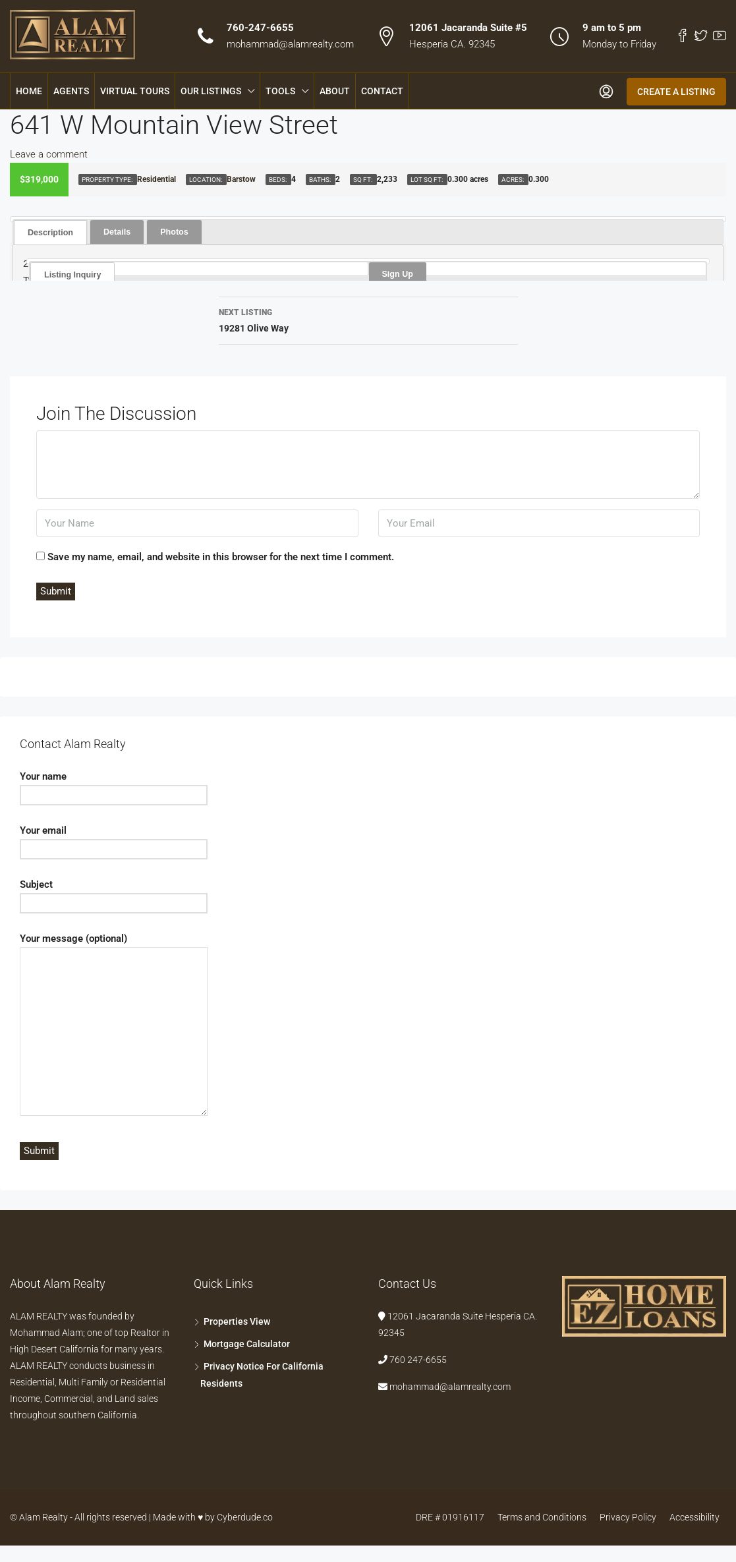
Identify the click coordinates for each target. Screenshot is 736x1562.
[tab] (49, 232)
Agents (71, 91)
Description (49, 232)
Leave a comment (49, 154)
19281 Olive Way (368, 318)
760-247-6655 (260, 28)
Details (114, 231)
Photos (170, 231)
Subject (114, 894)
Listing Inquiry (71, 274)
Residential (156, 179)
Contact (382, 91)
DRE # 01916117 (450, 1517)
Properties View (237, 1321)
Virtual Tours (134, 91)
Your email (114, 839)
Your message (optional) (114, 1025)
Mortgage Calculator (247, 1344)
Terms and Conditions (541, 1517)
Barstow (241, 179)
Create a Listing (676, 91)
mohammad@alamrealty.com (290, 44)
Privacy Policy (628, 1517)
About (335, 91)
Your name (114, 785)
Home (29, 91)
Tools (280, 91)
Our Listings (211, 91)
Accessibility (694, 1517)
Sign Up (397, 273)
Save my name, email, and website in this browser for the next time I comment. (220, 557)
